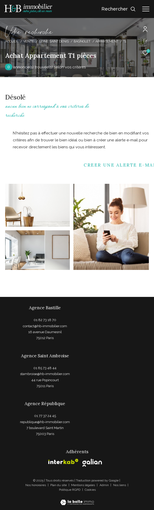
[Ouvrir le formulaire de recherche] (118, 9)
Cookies (90, 489)
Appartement (106, 41)
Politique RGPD (69, 489)
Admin (105, 485)
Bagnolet (82, 41)
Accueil (11, 41)
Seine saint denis (54, 41)
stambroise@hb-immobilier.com (45, 374)
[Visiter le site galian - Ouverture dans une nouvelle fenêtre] (92, 463)
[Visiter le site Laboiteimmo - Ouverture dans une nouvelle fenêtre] (77, 499)
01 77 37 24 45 (45, 416)
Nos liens (120, 485)
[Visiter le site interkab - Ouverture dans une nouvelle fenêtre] (63, 461)
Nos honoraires (35, 485)
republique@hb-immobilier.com (45, 422)
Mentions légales (83, 485)
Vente (28, 41)
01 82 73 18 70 (45, 320)
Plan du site (59, 485)
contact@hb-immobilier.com (45, 326)
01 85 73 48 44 (44, 368)
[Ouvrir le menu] (146, 9)
